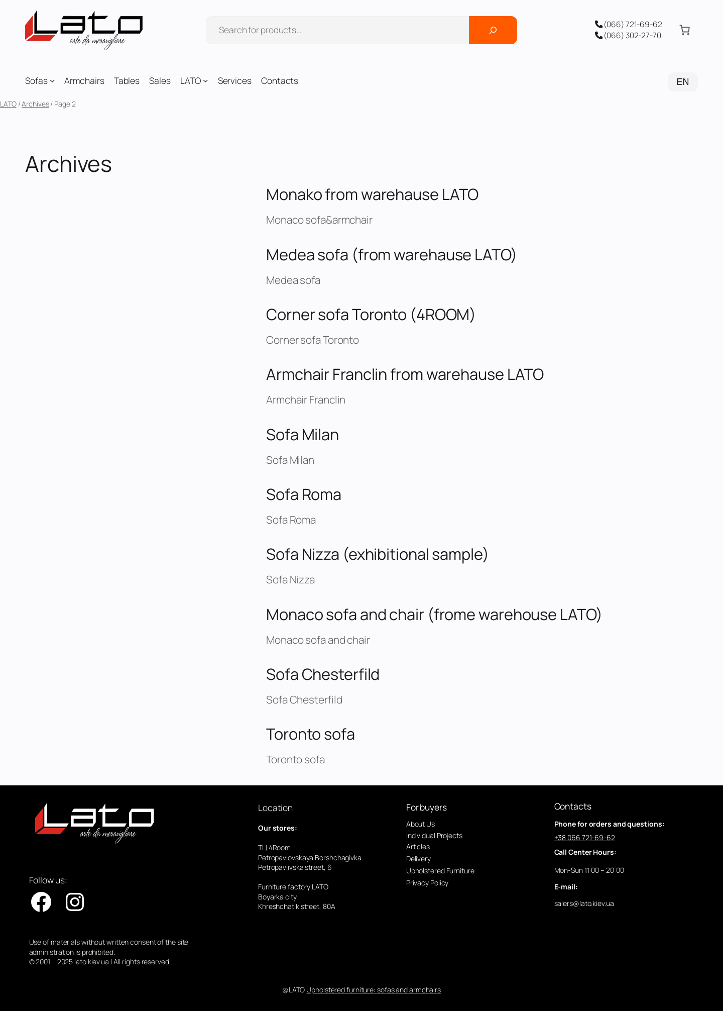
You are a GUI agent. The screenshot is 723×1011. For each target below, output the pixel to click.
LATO (8, 104)
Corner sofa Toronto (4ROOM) (371, 314)
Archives (35, 104)
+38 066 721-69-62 (584, 837)
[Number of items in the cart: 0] (685, 30)
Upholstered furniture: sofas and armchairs (373, 989)
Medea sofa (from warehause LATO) (391, 254)
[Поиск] (493, 30)
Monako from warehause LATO (372, 194)
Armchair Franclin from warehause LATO (405, 374)
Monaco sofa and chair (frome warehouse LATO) (434, 614)
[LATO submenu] (205, 80)
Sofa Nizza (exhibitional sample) (377, 554)
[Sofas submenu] (52, 80)
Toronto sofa (310, 734)
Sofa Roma (303, 494)
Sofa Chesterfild (323, 674)
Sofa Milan (302, 434)
